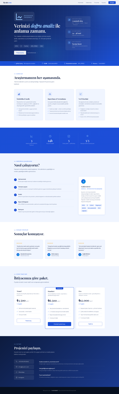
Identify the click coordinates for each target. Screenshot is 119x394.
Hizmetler (80, 2)
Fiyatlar (104, 2)
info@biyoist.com (22, 367)
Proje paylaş (20, 53)
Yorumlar (96, 2)
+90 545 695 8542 (22, 361)
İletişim (112, 2)
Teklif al (90, 324)
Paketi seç (28, 320)
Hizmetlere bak (31, 53)
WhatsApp (20, 372)
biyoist (7, 2)
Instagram (20, 377)
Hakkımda (88, 2)
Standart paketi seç (59, 324)
